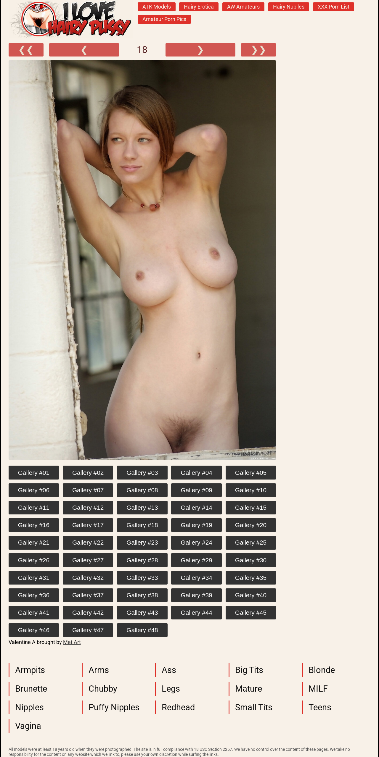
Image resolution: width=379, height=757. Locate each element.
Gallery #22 (88, 542)
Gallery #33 (142, 577)
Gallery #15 (250, 507)
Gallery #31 (33, 577)
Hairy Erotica (199, 7)
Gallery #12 (88, 507)
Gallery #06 (33, 490)
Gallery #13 (142, 507)
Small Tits (253, 707)
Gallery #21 (33, 542)
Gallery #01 (33, 472)
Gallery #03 (142, 472)
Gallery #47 (88, 630)
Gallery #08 (142, 490)
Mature (248, 689)
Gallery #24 (196, 542)
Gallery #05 (250, 472)
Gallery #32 (88, 577)
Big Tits (249, 670)
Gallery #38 (142, 595)
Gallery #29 (196, 560)
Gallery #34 (196, 577)
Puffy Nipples (114, 707)
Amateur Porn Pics (164, 19)
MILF (318, 689)
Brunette (31, 689)
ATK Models (156, 7)
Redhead (178, 707)
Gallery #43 (142, 612)
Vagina (28, 726)
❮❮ (26, 49)
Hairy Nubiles (288, 7)
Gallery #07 (88, 490)
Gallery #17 (88, 525)
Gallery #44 (196, 612)
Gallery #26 (33, 560)
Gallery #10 (250, 490)
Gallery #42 (88, 612)
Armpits (30, 670)
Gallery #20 (250, 525)
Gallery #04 (196, 472)
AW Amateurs (243, 7)
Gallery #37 (88, 595)
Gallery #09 (196, 490)
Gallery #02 (88, 472)
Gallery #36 (33, 595)
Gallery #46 (33, 630)
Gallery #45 (250, 612)
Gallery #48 (142, 630)
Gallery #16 (33, 525)
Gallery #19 (196, 525)
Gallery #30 (250, 560)
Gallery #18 (142, 525)
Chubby (103, 689)
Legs (171, 689)
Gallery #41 (33, 612)
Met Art (72, 642)
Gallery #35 (250, 577)
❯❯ (258, 49)
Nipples (29, 707)
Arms (99, 670)
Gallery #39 (196, 595)
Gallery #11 (33, 507)
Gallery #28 (142, 560)
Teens (320, 707)
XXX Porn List (333, 7)
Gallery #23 (142, 542)
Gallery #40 (250, 595)
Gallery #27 (88, 560)
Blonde (322, 670)
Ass (169, 670)
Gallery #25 (250, 542)
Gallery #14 (196, 507)
